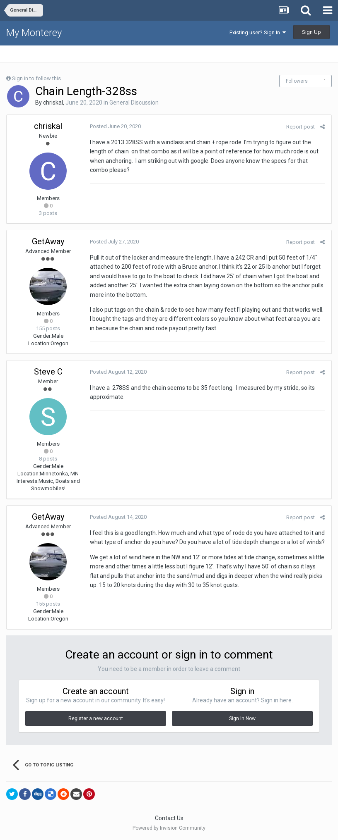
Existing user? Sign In (257, 32)
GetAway (48, 241)
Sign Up (311, 32)
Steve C (48, 372)
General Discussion (134, 102)
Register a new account (95, 718)
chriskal (53, 102)
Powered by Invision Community (169, 828)
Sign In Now (242, 718)
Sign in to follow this (36, 78)
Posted (114, 126)
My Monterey (34, 32)
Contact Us (169, 818)
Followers (297, 81)
